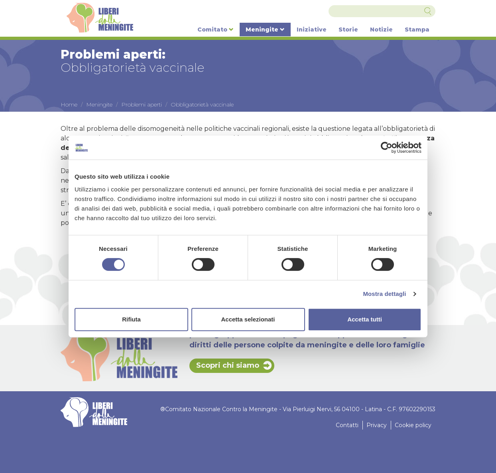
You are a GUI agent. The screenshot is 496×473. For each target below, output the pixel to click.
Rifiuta (131, 319)
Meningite (265, 29)
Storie (348, 29)
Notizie (381, 29)
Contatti (347, 425)
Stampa (417, 29)
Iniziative (312, 29)
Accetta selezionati (248, 319)
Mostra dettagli (384, 293)
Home (69, 104)
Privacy (376, 425)
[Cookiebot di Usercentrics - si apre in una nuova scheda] (386, 148)
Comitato (215, 29)
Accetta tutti (364, 319)
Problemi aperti (141, 104)
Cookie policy (413, 425)
